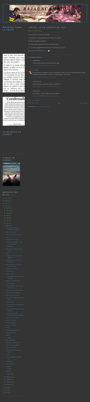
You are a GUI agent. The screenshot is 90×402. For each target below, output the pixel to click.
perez (34, 70)
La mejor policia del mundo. (13, 292)
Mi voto (8, 327)
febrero (8, 210)
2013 (6, 390)
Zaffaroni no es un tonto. (12, 269)
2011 (6, 205)
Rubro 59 (8, 371)
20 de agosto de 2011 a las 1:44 (44, 77)
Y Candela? (9, 369)
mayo (7, 218)
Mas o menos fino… (35, 31)
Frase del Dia (9, 246)
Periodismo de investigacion (13, 342)
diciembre (8, 384)
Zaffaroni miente (10, 274)
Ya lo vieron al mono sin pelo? (13, 234)
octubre (8, 379)
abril (7, 215)
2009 (6, 200)
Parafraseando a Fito (11, 332)
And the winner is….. (11, 302)
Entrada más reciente (33, 103)
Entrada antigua (83, 103)
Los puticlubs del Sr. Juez (12, 239)
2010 (6, 203)
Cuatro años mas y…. (11, 364)
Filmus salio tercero (11, 232)
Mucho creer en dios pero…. (13, 317)
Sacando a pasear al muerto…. (13, 295)
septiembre (9, 377)
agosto (8, 225)
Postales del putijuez (11, 325)
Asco (7, 237)
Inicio (59, 103)
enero (7, 208)
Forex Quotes (8, 46)
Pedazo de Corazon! (11, 320)
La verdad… (9, 337)
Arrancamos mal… (10, 271)
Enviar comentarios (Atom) (42, 106)
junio (7, 220)
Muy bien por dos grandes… (13, 345)
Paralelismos (9, 361)
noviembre (9, 382)
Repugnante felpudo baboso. (13, 280)
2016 (6, 392)
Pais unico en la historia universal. (14, 290)
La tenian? (8, 366)
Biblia (7, 253)
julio (7, 223)
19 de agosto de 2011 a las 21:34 (45, 65)
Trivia (7, 354)
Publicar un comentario (34, 100)
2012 (6, 387)
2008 (6, 198)
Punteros (8, 335)
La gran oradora (10, 374)
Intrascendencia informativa (13, 330)
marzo (8, 213)
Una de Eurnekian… (11, 283)
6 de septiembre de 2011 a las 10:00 (46, 96)
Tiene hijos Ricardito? (11, 347)
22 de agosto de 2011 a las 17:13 (45, 86)
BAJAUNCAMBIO (45, 9)
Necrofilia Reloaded (11, 322)
